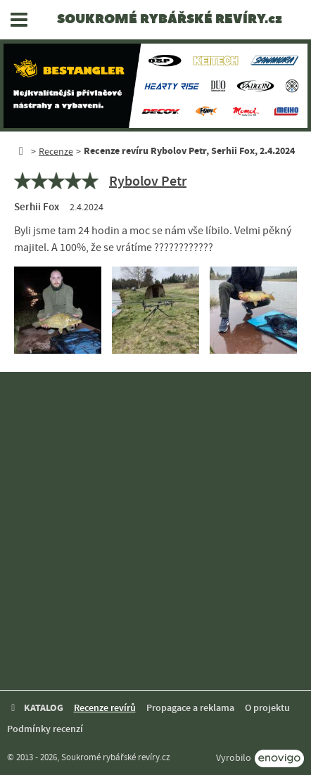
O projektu (267, 708)
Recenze (56, 151)
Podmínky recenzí (45, 729)
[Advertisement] (155, 531)
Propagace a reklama (190, 708)
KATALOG (35, 708)
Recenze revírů (105, 708)
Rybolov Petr (147, 180)
